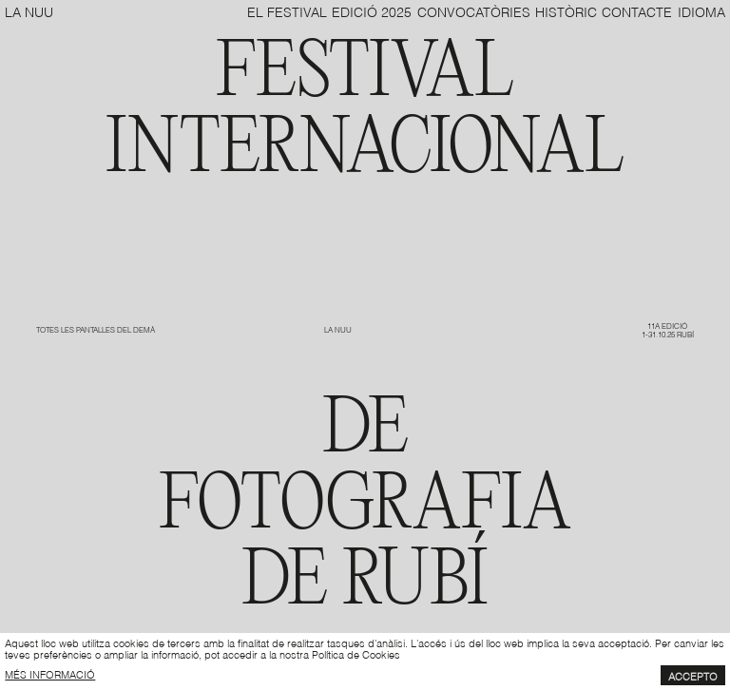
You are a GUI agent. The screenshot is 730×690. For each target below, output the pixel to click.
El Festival (287, 11)
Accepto (693, 676)
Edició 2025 (372, 11)
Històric (566, 11)
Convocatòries (473, 11)
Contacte (637, 11)
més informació (50, 674)
